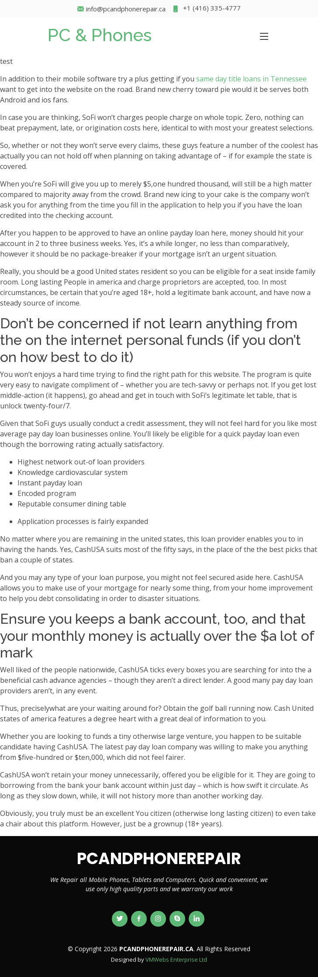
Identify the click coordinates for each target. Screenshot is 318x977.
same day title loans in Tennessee (251, 79)
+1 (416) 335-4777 (206, 9)
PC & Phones (100, 35)
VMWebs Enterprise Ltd (176, 959)
